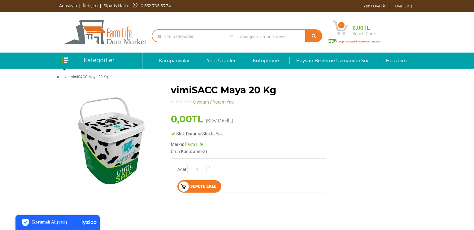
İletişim (90, 5)
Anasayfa (68, 5)
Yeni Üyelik (374, 5)
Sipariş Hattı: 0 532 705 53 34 (137, 5)
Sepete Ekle (197, 186)
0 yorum (201, 102)
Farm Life (194, 144)
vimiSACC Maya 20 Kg (89, 77)
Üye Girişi (404, 5)
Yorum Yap (223, 102)
